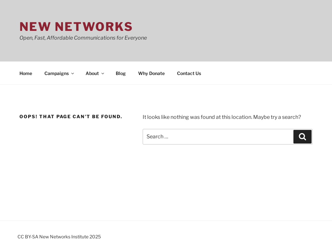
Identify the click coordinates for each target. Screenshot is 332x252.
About (95, 73)
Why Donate (151, 73)
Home (25, 73)
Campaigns (59, 73)
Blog (121, 73)
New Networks (76, 26)
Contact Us (189, 73)
